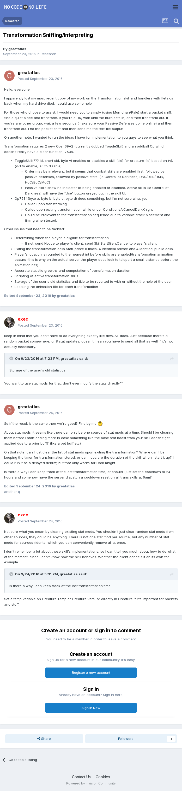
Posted (40, 78)
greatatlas (17, 49)
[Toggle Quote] (11, 358)
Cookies (103, 777)
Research (48, 54)
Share (44, 738)
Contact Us (81, 777)
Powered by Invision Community (91, 783)
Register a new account (91, 672)
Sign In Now (91, 708)
